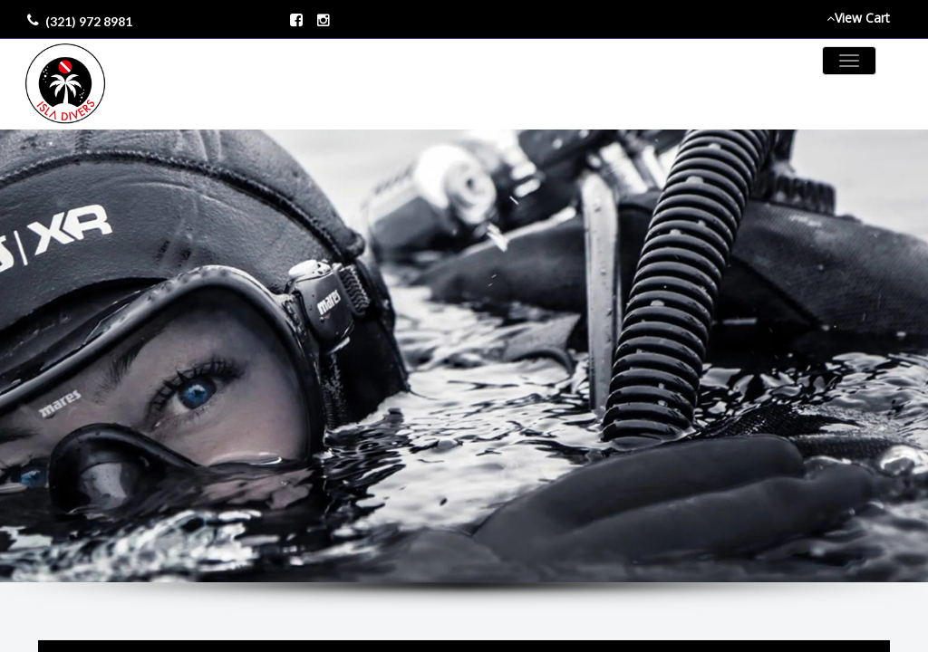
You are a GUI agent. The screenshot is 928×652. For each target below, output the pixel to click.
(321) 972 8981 (88, 21)
